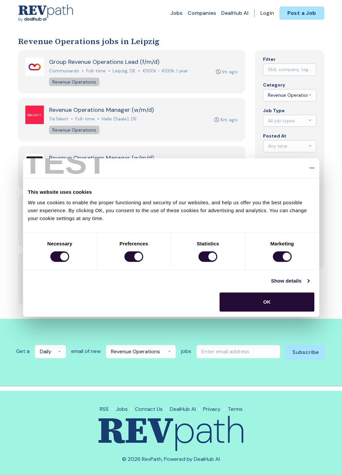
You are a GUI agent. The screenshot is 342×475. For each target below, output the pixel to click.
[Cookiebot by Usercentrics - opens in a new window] (285, 168)
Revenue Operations (75, 82)
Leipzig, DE (124, 71)
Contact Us (149, 409)
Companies (202, 13)
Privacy (212, 409)
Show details (286, 281)
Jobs (176, 13)
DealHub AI (235, 13)
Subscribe (305, 356)
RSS (104, 409)
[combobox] (289, 95)
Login (267, 13)
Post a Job (301, 13)
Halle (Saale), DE (120, 120)
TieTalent (59, 120)
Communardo (65, 71)
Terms (235, 409)
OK (267, 302)
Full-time (96, 71)
